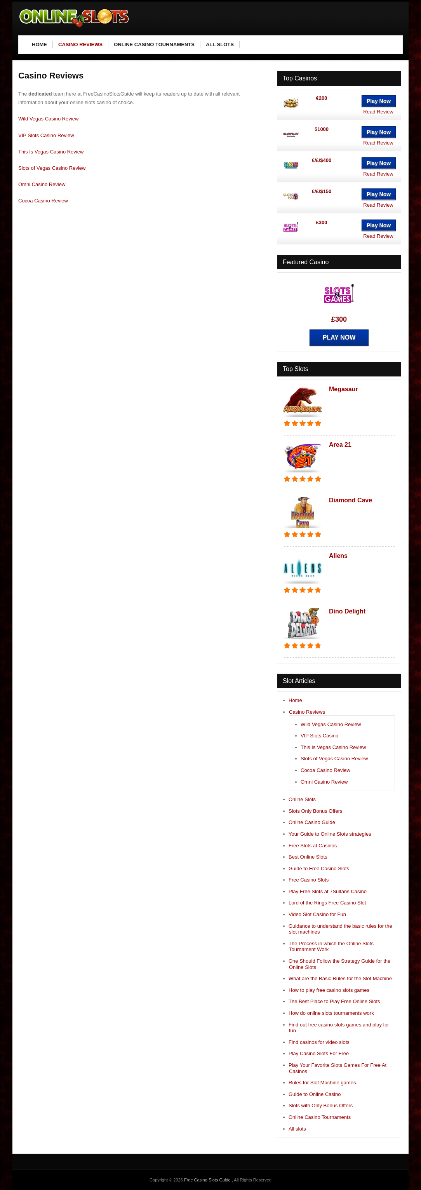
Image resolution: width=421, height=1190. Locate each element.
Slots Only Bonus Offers (316, 811)
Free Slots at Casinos (313, 846)
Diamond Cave (350, 500)
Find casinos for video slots (319, 1042)
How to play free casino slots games (329, 990)
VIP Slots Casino (319, 736)
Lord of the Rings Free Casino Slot (327, 903)
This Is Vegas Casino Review (51, 152)
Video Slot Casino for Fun (317, 914)
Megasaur (343, 389)
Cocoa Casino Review (43, 201)
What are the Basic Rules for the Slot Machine (340, 978)
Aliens (338, 555)
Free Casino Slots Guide (208, 1180)
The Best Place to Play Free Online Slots (334, 1001)
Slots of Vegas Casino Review (51, 168)
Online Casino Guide (312, 822)
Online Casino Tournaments (320, 1117)
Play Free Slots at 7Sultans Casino (328, 891)
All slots (297, 1129)
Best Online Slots (308, 857)
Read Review (378, 112)
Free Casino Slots (309, 880)
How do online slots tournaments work (331, 1013)
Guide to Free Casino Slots (319, 868)
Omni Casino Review (41, 184)
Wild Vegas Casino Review (48, 119)
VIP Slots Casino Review (46, 135)
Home (295, 700)
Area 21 (340, 444)
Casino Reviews (307, 712)
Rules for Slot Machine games (322, 1082)
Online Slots (302, 799)
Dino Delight (347, 611)
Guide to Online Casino (315, 1094)
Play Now (379, 101)
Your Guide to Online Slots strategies (330, 834)
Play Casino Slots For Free (319, 1053)
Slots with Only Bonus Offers (321, 1105)
